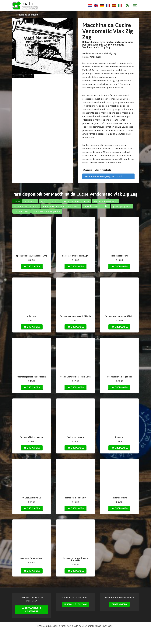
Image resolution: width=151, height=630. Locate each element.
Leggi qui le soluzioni (75, 604)
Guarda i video (119, 604)
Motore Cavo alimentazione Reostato (61, 206)
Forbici (54, 201)
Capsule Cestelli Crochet (96, 206)
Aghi (43, 201)
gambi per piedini (122, 206)
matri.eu (77, 626)
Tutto (17, 201)
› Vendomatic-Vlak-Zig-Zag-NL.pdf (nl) (103, 176)
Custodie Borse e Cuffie (26, 206)
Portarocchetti (21, 211)
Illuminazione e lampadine (46, 211)
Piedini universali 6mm (105, 201)
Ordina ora (31, 266)
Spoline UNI (30, 201)
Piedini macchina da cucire (75, 201)
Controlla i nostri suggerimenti (31, 610)
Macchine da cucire (25, 14)
